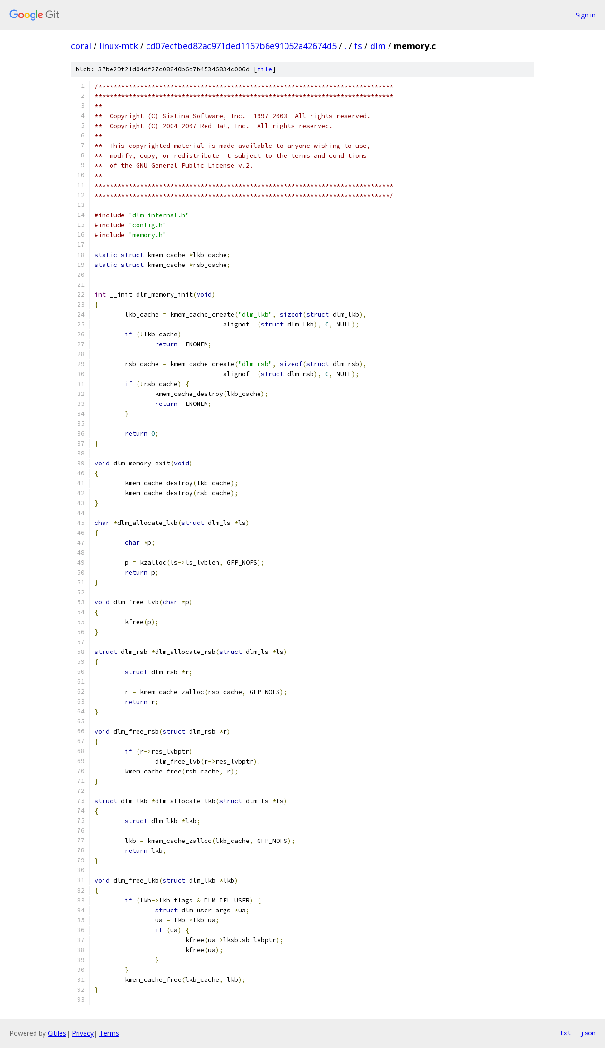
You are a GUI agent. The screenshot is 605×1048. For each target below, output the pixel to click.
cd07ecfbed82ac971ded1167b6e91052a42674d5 (241, 46)
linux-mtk (118, 46)
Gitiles (57, 1033)
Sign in (586, 14)
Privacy (83, 1033)
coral (81, 46)
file (264, 69)
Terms (109, 1033)
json (588, 1033)
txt (565, 1033)
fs (358, 46)
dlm (378, 46)
